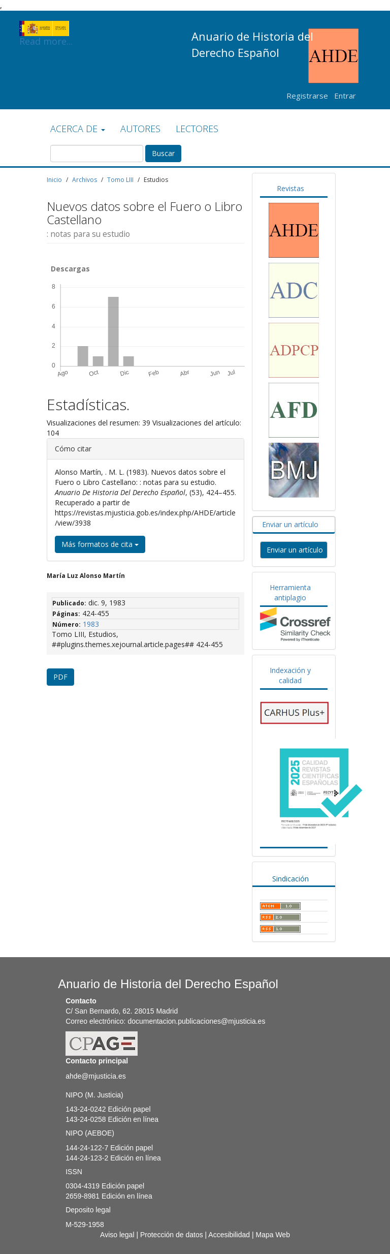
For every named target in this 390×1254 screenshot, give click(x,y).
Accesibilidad (229, 1235)
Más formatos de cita (100, 544)
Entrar (345, 95)
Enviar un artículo (290, 524)
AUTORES (140, 129)
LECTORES (197, 129)
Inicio (54, 179)
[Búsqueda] (96, 153)
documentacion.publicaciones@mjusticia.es (196, 1021)
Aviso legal (117, 1235)
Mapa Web (272, 1235)
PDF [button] (60, 677)
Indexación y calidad (290, 675)
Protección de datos (171, 1235)
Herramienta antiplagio (290, 592)
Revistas (290, 188)
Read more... (46, 28)
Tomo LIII (120, 179)
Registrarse (307, 95)
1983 (91, 624)
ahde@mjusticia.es (96, 1076)
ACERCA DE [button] (77, 129)
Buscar (163, 153)
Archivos (84, 179)
